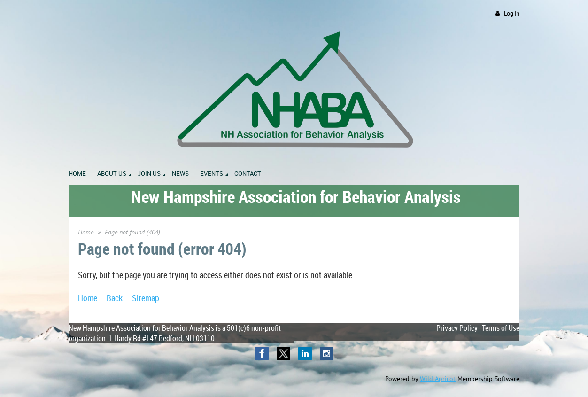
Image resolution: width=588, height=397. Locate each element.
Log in (511, 13)
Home (85, 232)
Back (115, 298)
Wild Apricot (438, 378)
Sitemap (145, 298)
